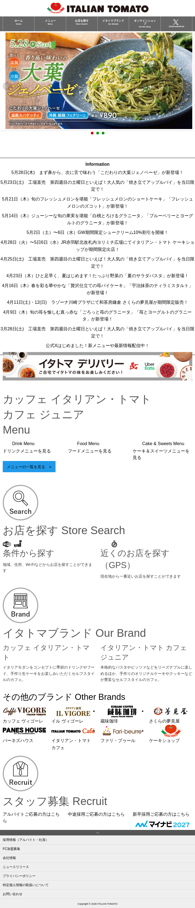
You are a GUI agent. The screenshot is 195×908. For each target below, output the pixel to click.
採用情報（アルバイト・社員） (26, 840)
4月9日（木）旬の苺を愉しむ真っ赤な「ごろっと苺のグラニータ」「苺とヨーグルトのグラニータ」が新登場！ (97, 316)
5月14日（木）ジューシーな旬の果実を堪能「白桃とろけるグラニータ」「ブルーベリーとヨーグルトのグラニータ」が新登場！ (97, 219)
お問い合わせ (12, 894)
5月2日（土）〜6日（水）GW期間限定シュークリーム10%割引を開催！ (97, 232)
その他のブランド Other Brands (64, 697)
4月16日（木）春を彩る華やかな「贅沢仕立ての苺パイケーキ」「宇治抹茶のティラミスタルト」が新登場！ (97, 289)
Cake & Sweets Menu (161, 450)
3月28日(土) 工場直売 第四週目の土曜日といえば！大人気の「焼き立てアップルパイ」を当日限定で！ (97, 332)
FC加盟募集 (11, 849)
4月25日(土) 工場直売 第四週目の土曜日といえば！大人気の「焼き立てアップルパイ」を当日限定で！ (97, 262)
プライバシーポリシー (19, 876)
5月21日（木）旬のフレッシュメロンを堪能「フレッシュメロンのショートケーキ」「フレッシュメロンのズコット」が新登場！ (97, 202)
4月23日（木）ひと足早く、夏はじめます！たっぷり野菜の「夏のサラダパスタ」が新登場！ (97, 275)
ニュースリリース (16, 867)
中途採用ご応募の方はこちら (96, 814)
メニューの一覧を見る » (29, 467)
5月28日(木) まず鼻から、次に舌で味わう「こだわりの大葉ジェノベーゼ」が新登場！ (97, 172)
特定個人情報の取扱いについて (26, 885)
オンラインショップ (145, 23)
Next (188, 86)
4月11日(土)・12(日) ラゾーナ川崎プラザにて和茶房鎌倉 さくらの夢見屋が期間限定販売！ (97, 302)
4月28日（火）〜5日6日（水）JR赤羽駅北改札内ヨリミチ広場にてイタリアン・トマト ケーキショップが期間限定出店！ (97, 246)
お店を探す (82, 22)
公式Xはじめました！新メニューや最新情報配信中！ (97, 345)
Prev (7, 86)
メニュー (50, 22)
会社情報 (9, 858)
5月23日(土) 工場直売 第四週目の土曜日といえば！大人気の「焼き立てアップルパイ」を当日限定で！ (97, 186)
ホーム (18, 22)
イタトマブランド (113, 22)
